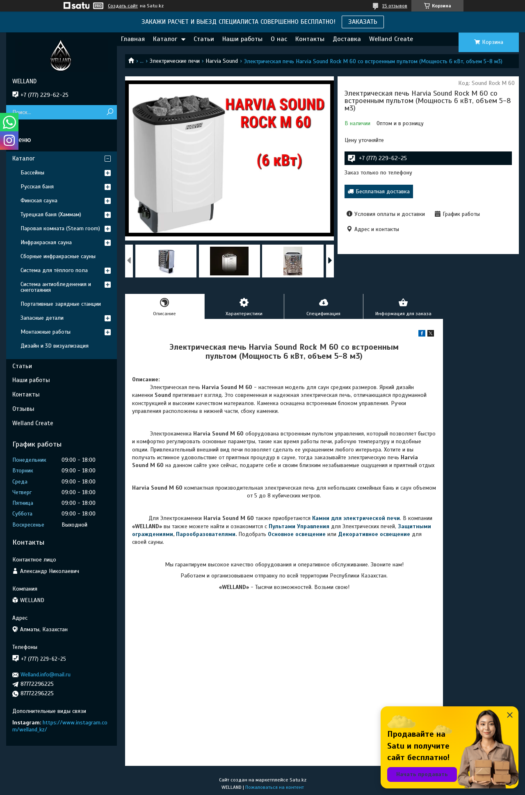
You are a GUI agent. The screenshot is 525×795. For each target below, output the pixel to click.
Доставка (347, 39)
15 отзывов (394, 6)
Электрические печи (175, 60)
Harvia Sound (221, 60)
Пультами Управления (299, 526)
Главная (133, 39)
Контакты (309, 39)
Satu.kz (298, 780)
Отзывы (23, 408)
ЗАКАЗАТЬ (362, 22)
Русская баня (37, 186)
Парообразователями (205, 534)
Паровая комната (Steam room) (60, 228)
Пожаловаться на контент (274, 787)
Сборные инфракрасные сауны (58, 256)
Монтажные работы (46, 331)
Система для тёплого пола (54, 270)
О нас (279, 39)
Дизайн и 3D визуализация (55, 345)
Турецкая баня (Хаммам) (51, 214)
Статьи (204, 39)
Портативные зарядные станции (61, 303)
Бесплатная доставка (383, 191)
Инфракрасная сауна (46, 242)
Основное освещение (297, 534)
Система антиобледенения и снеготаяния (56, 287)
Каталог (165, 39)
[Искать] (110, 112)
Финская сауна (39, 200)
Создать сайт (123, 6)
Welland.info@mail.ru (46, 674)
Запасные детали (42, 317)
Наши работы (242, 39)
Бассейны (32, 172)
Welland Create (391, 39)
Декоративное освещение (374, 534)
